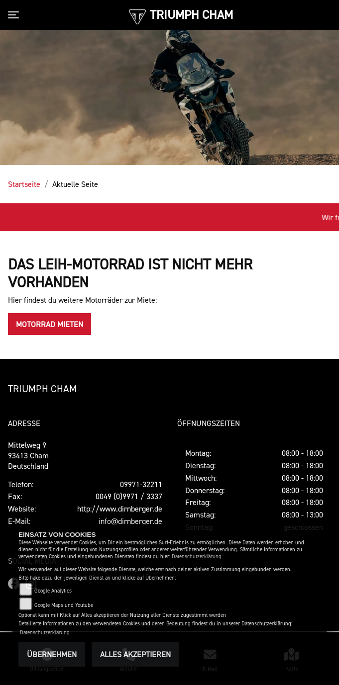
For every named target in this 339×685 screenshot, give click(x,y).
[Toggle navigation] (15, 14)
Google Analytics (53, 591)
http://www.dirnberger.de (119, 509)
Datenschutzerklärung (197, 556)
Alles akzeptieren (135, 654)
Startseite (24, 184)
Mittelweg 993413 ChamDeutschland (28, 455)
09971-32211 (141, 484)
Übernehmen (52, 654)
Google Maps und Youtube (63, 605)
